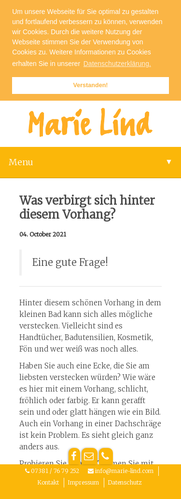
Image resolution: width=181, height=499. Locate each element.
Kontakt (48, 482)
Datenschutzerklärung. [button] (117, 63)
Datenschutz (124, 482)
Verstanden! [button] (90, 85)
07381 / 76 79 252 (55, 470)
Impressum (83, 482)
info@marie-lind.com (124, 470)
